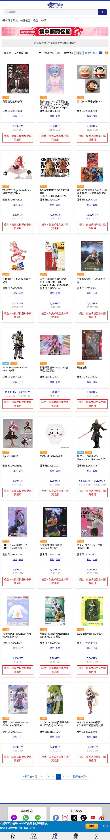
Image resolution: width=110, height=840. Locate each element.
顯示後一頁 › (80, 774)
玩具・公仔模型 (21, 20)
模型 (35, 20)
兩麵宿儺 (82, 366)
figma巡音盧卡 (10, 455)
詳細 (32, 827)
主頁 (6, 20)
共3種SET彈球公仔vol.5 (89, 101)
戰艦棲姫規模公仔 (12, 101)
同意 (91, 826)
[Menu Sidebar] (5, 5)
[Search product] (102, 12)
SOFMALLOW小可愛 (51, 455)
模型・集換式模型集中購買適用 (17, 137)
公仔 (43, 20)
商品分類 (91, 53)
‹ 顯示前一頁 (30, 774)
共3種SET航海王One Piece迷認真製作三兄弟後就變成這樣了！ (92, 192)
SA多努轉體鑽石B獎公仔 (90, 632)
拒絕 (105, 826)
